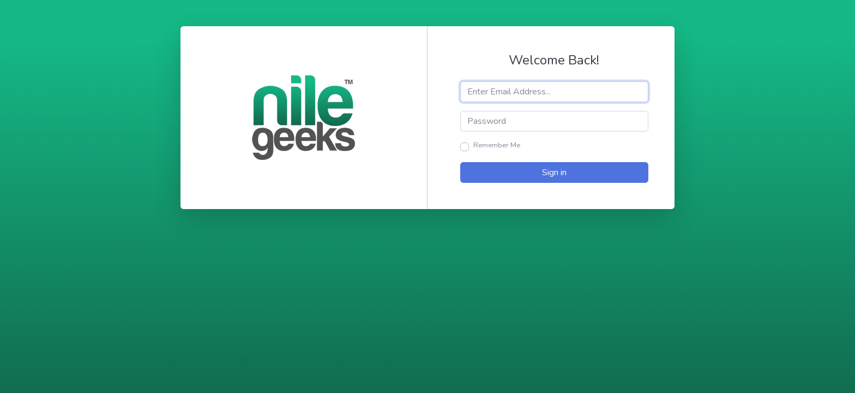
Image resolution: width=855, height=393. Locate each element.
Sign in (554, 172)
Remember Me (496, 145)
